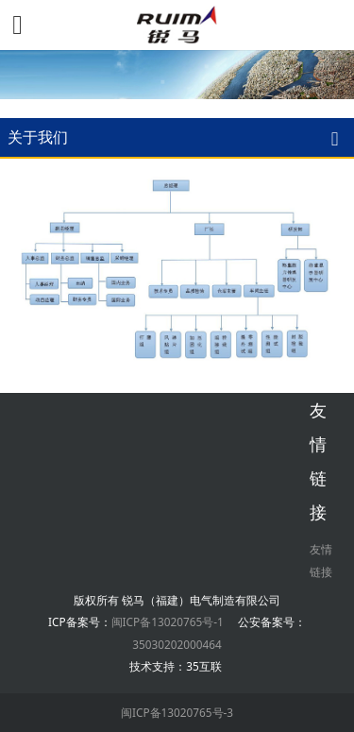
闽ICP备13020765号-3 (177, 712)
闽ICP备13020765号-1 (167, 621)
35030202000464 (176, 644)
